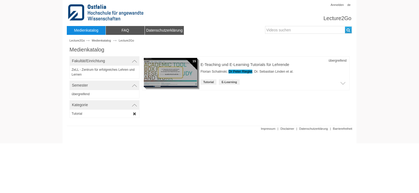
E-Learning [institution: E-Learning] (229, 82)
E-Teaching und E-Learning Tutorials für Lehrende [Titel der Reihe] (244, 64)
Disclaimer (287, 128)
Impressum (268, 128)
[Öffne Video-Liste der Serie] (343, 84)
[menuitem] (86, 30)
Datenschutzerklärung (313, 128)
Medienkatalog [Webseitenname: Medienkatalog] (101, 40)
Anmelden (337, 4)
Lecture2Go (337, 18)
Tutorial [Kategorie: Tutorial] (208, 82)
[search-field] (308, 30)
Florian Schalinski (213, 71)
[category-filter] (104, 114)
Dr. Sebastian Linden (269, 71)
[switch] (104, 61)
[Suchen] (348, 30)
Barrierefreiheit (342, 128)
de (349, 4)
